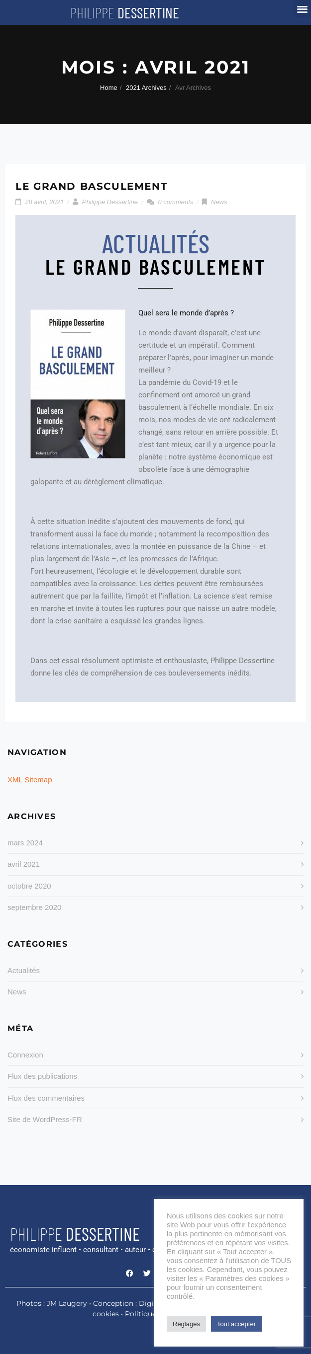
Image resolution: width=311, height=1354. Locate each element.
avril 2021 (23, 864)
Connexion (25, 1055)
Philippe (124, 12)
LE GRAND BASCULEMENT (91, 186)
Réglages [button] (186, 1324)
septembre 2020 (34, 907)
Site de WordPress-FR (44, 1119)
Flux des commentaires (46, 1098)
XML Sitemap (29, 779)
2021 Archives (146, 87)
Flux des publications (42, 1076)
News (219, 202)
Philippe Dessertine (110, 202)
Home (108, 87)
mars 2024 (25, 842)
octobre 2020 (29, 886)
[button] (302, 8)
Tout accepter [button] (236, 1324)
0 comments (176, 202)
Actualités (23, 970)
